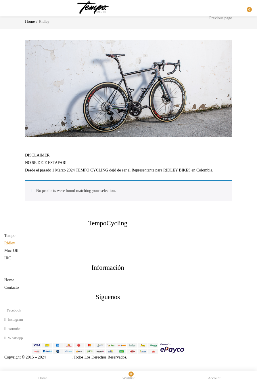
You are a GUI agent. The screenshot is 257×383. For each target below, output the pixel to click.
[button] (248, 3)
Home (30, 21)
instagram (13, 319)
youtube (12, 329)
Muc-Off (11, 250)
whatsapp (13, 338)
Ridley (9, 243)
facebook (13, 310)
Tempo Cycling (59, 357)
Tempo (10, 235)
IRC (7, 258)
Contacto (11, 287)
